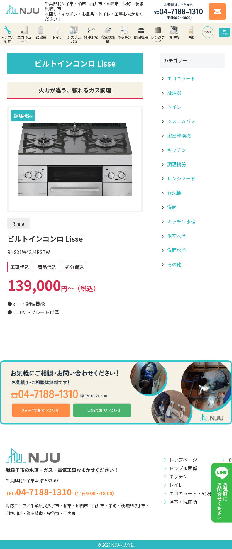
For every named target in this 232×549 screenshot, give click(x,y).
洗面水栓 (176, 249)
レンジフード (180, 178)
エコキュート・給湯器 (192, 493)
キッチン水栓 (180, 221)
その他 (173, 264)
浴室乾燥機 (178, 135)
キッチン (176, 149)
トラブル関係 (183, 468)
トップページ (183, 459)
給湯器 (173, 92)
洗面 (171, 207)
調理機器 (23, 115)
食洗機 (173, 192)
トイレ (173, 106)
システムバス (180, 121)
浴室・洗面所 (183, 501)
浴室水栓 (176, 235)
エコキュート (180, 78)
